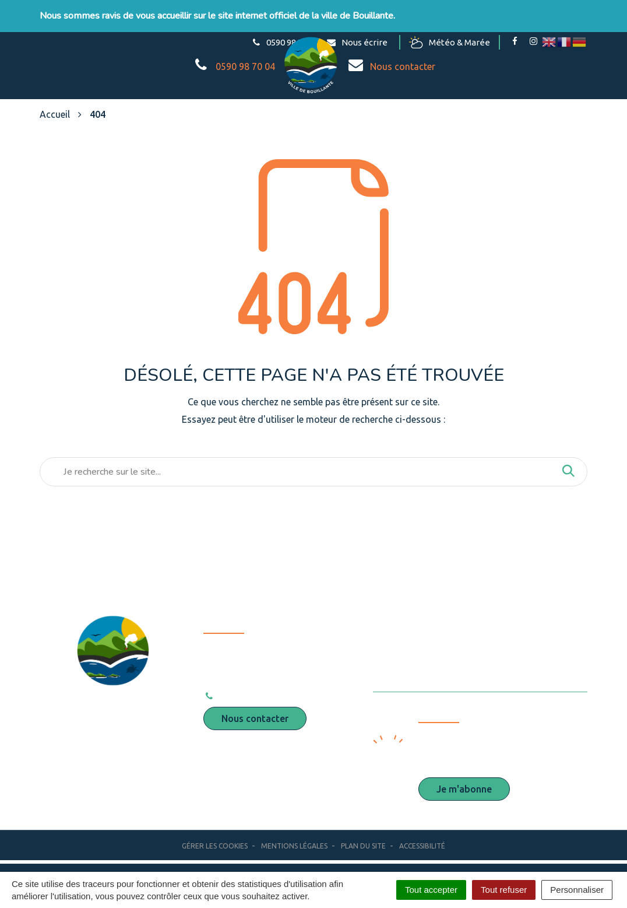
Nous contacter (254, 718)
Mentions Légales (294, 846)
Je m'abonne (464, 789)
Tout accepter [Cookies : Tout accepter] (431, 890)
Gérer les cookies (215, 846)
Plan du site (363, 846)
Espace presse (422, 624)
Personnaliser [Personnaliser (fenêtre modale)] (577, 890)
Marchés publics (426, 648)
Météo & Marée (449, 42)
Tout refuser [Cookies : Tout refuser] (504, 890)
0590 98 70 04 (241, 696)
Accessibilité (422, 846)
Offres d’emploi (425, 671)
